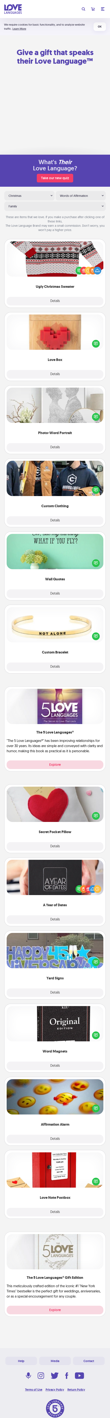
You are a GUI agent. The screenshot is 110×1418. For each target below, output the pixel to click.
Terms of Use (33, 1390)
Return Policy (76, 1390)
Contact (88, 1361)
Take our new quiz (55, 178)
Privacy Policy (55, 1390)
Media (55, 1361)
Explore (55, 764)
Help (21, 1361)
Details (55, 301)
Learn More (19, 29)
